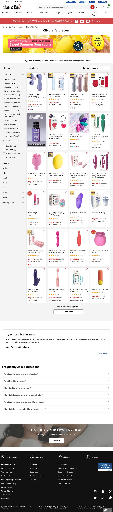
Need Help (36, 457)
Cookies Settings (7, 487)
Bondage (56, 12)
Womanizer (30, 339)
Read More (103, 353)
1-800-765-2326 (17, 2)
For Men (18, 12)
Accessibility (5, 495)
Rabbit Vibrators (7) (11, 110)
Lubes (81, 12)
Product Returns (7, 476)
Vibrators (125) (9, 83)
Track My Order (7, 472)
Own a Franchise (64, 484)
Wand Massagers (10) (12, 102)
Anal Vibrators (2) (10, 121)
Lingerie (69, 12)
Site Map (33, 480)
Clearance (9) (11, 150)
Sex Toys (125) (9, 79)
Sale (106, 12)
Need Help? (102, 2)
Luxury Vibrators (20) (12, 91)
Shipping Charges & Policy (11, 480)
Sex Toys (12, 27)
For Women (6, 12)
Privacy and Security (8, 484)
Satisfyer (39, 339)
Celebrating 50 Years (65, 472)
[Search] (66, 7)
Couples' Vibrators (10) (13, 106)
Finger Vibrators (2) (11, 128)
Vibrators (44, 12)
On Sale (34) (10, 157)
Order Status (71, 2)
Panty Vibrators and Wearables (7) (12, 115)
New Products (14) (13, 153)
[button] (68, 311)
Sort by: (86, 68)
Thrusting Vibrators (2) (13, 132)
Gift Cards (5, 499)
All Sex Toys (34, 468)
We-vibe (49, 339)
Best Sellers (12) (12, 146)
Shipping (82, 2)
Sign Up (56, 440)
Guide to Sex (34, 472)
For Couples (31, 12)
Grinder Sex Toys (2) (12, 136)
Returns (92, 2)
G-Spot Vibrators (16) (12, 99)
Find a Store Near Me (65, 476)
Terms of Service (7, 491)
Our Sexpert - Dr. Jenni (38, 476)
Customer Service (7, 468)
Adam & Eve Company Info (67, 468)
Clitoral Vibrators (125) (12, 87)
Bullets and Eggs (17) (12, 95)
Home (5, 27)
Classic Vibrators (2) (11, 124)
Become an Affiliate (65, 480)
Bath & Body (94, 13)
